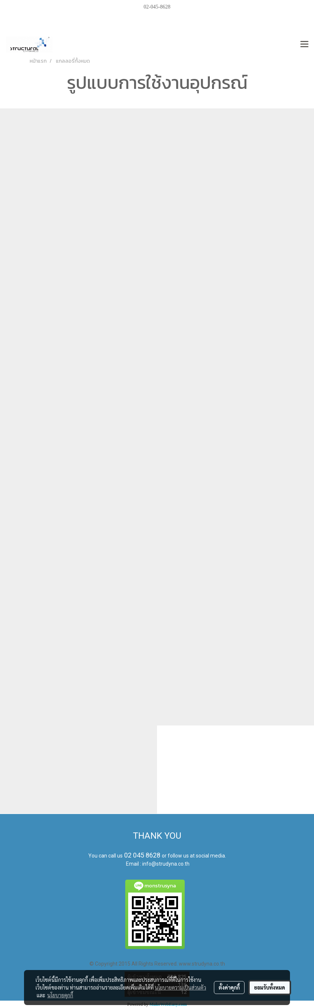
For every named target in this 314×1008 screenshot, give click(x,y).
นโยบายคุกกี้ (60, 995)
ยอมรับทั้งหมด (269, 987)
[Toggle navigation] (304, 45)
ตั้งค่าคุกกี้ (229, 987)
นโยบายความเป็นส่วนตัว (180, 987)
